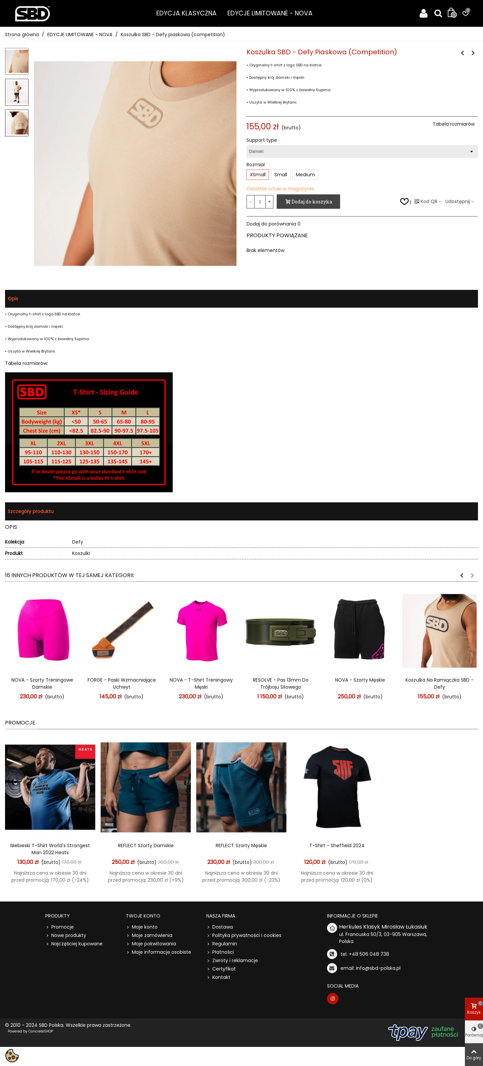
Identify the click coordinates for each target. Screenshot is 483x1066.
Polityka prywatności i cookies (243, 935)
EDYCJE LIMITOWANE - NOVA (270, 13)
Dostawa (219, 927)
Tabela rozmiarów (454, 124)
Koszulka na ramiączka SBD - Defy (440, 683)
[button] (462, 575)
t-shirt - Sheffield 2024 (337, 845)
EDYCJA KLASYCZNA (186, 13)
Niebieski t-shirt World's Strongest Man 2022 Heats (50, 849)
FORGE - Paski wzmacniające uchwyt (122, 683)
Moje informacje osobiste (158, 952)
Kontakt (218, 977)
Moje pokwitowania (151, 943)
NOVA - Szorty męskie (360, 680)
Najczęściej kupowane (74, 943)
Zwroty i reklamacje (232, 960)
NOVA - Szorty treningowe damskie (42, 683)
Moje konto (142, 927)
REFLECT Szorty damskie (146, 845)
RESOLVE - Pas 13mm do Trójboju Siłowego (281, 683)
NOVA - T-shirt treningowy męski (201, 683)
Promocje (20, 723)
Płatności (220, 952)
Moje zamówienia (149, 935)
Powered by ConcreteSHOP (30, 1031)
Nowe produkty (65, 935)
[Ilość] (260, 201)
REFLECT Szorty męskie (241, 845)
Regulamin (221, 943)
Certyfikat (221, 969)
